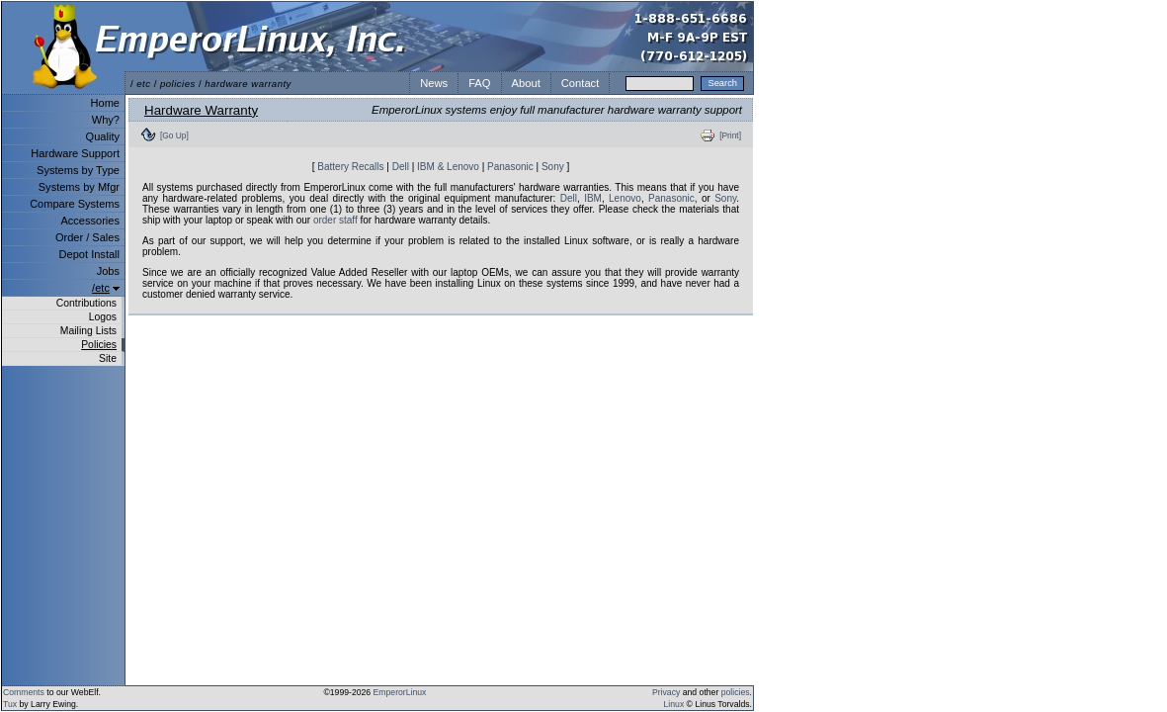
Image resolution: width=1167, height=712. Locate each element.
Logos (103, 317)
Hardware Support (75, 153)
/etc (101, 288)
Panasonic (510, 166)
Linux (674, 704)
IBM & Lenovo (448, 166)
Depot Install (89, 254)
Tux (10, 704)
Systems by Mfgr (79, 187)
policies (178, 83)
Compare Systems (75, 204)
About (526, 83)
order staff (335, 220)
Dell (400, 166)
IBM (593, 198)
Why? (106, 120)
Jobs (108, 271)
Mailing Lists (88, 330)
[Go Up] (174, 135)
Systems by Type (78, 170)
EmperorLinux (400, 692)
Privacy (666, 692)
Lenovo (625, 198)
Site (108, 358)
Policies (99, 344)
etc (143, 83)
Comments (23, 692)
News (434, 83)
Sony (553, 166)
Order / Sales (87, 237)
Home (105, 103)
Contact (580, 83)
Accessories (90, 220)
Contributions (86, 303)
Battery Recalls (350, 166)
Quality (103, 136)
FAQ (479, 83)
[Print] (730, 135)
